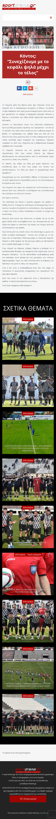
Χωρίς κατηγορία (34, 554)
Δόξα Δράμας (28, 94)
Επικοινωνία (30, 798)
